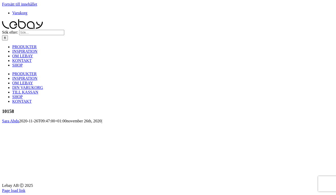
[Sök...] (41, 32)
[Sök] (5, 38)
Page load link (13, 190)
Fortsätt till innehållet (19, 4)
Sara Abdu (10, 121)
